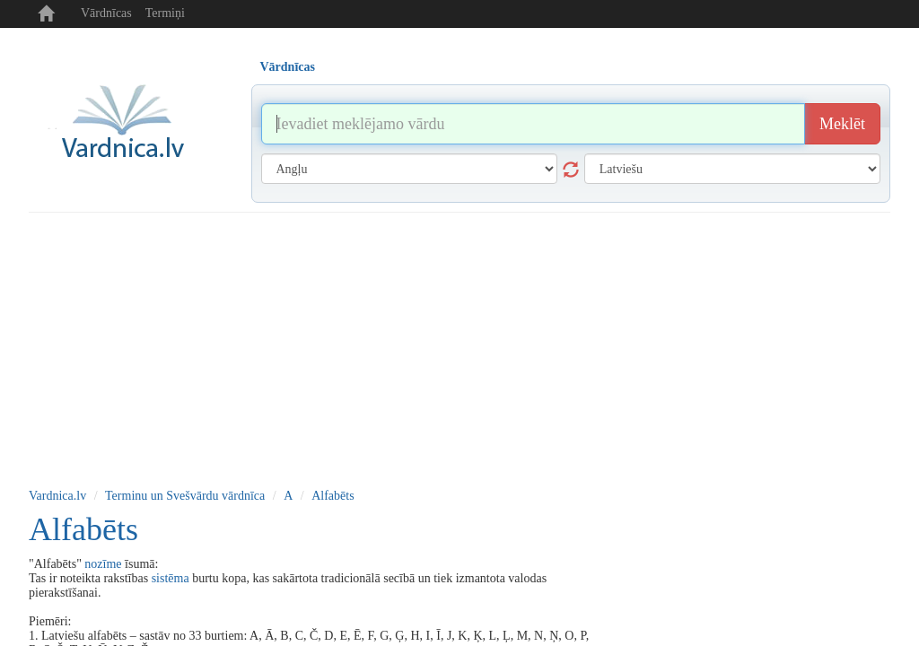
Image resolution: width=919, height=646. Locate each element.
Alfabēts (332, 495)
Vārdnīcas (106, 13)
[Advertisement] (459, 347)
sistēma (170, 578)
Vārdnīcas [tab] (287, 67)
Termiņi (165, 13)
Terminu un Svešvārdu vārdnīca (185, 495)
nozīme (102, 564)
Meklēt (842, 124)
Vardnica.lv (57, 495)
